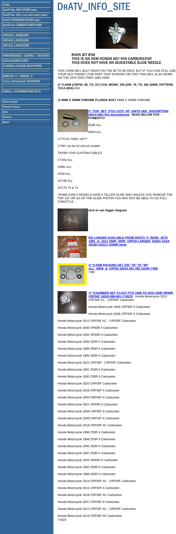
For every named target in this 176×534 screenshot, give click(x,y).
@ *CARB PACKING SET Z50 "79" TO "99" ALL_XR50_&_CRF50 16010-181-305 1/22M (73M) (123, 266)
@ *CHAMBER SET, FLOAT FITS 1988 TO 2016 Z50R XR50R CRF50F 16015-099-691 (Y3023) (130, 294)
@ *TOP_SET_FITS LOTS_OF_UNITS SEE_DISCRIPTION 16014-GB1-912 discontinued (128, 112)
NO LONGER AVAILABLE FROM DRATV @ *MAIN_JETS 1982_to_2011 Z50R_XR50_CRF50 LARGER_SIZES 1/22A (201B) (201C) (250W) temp (129, 241)
